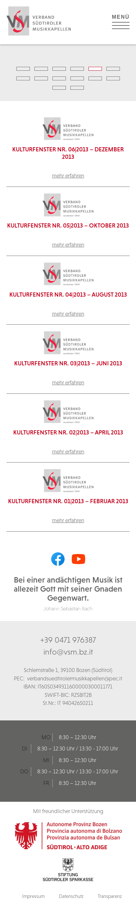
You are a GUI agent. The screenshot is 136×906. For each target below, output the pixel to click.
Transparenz (110, 896)
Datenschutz (71, 896)
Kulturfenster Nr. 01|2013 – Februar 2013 (68, 501)
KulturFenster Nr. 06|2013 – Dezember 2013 (68, 153)
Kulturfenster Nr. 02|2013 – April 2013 (68, 432)
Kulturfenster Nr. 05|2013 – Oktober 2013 (68, 225)
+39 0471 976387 (68, 639)
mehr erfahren (68, 175)
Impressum (33, 896)
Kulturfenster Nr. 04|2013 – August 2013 (68, 294)
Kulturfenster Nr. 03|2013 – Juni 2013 (68, 363)
